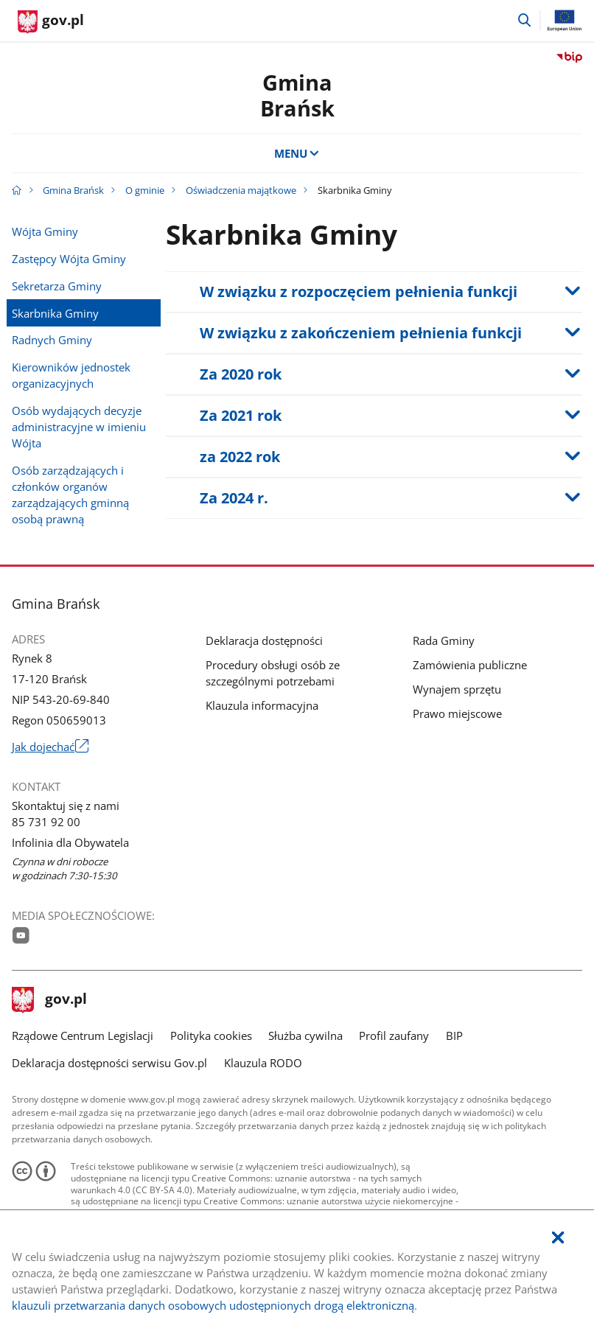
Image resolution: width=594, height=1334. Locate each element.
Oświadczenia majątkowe (241, 190)
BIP (454, 1035)
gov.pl (49, 1000)
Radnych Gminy (52, 339)
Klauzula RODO (263, 1062)
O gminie (144, 190)
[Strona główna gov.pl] (51, 22)
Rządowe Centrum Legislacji (82, 1035)
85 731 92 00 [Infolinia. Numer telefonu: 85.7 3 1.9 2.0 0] (46, 821)
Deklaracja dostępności (264, 640)
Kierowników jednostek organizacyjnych (71, 375)
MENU (297, 153)
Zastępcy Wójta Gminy (69, 258)
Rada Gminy (444, 640)
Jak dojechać (50, 746)
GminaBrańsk (297, 95)
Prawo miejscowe (457, 713)
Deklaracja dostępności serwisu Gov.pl (109, 1062)
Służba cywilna (305, 1035)
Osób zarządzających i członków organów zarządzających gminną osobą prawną (70, 494)
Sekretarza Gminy (57, 286)
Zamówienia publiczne (470, 664)
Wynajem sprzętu (457, 689)
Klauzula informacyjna (262, 705)
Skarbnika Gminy (55, 313)
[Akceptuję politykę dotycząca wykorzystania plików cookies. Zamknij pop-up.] (558, 1237)
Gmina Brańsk (73, 190)
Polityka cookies (211, 1035)
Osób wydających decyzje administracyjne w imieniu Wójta (79, 426)
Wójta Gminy (45, 231)
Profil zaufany (394, 1035)
